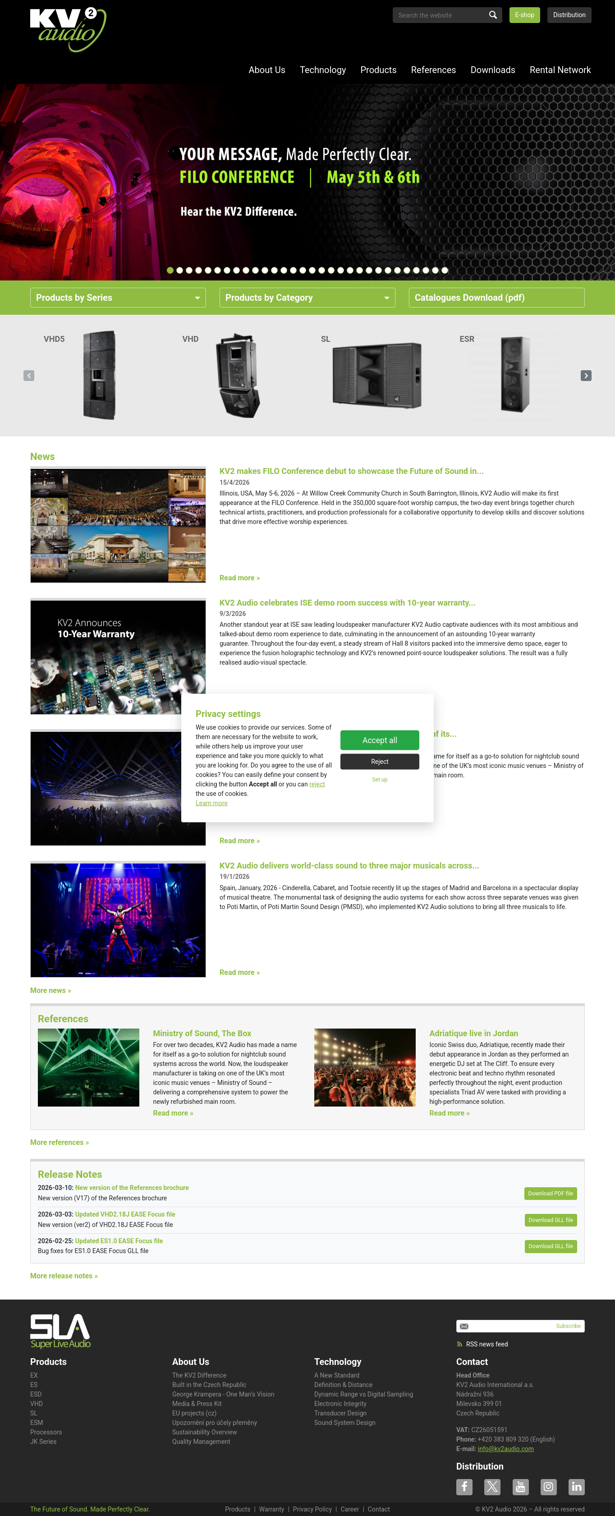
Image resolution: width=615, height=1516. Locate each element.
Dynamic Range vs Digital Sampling (363, 1394)
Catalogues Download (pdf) (470, 297)
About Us (266, 69)
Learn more (212, 803)
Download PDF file (550, 1193)
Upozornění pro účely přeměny (214, 1422)
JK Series (43, 1441)
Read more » (240, 578)
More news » (50, 990)
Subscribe (568, 1326)
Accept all (380, 739)
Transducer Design (340, 1413)
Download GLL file (551, 1220)
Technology (323, 69)
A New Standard (336, 1375)
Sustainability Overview (204, 1432)
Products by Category (269, 297)
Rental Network (560, 69)
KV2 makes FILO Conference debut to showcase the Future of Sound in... (352, 471)
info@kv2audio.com (506, 1448)
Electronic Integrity (340, 1403)
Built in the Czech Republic (209, 1384)
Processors (46, 1432)
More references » (59, 1142)
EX (34, 1375)
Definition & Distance (343, 1384)
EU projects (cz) (194, 1413)
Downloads (493, 69)
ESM (36, 1422)
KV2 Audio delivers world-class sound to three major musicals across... (349, 865)
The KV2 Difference (199, 1375)
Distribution (569, 14)
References (433, 69)
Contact (472, 1361)
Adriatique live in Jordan (473, 1033)
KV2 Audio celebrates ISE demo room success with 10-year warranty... (348, 602)
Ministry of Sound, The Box (202, 1033)
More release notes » (64, 1276)
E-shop (525, 14)
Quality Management (201, 1441)
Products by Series (74, 297)
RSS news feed (482, 1344)
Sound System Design (345, 1422)
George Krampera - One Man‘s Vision (223, 1394)
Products (378, 69)
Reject (380, 761)
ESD (35, 1394)
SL (33, 1413)
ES (33, 1384)
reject (317, 784)
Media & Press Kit (197, 1403)
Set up (379, 779)
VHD (36, 1403)
